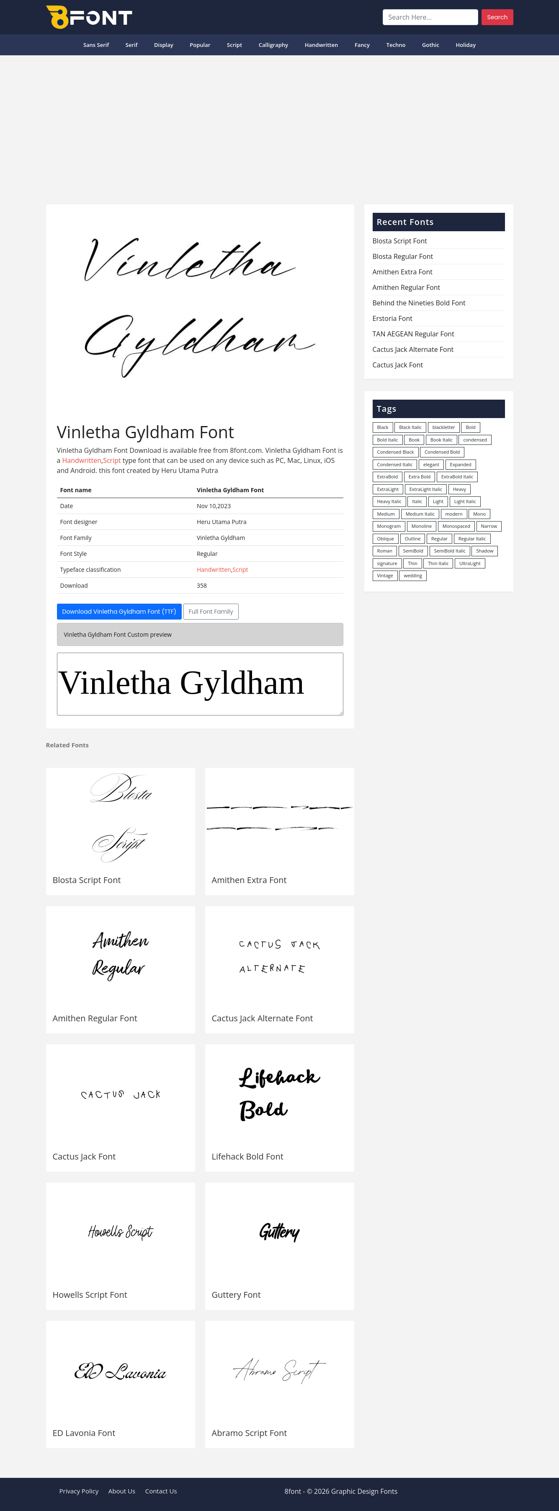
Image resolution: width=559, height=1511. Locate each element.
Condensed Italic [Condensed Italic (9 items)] (395, 464)
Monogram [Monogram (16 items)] (389, 526)
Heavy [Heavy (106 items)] (459, 489)
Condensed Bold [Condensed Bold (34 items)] (442, 452)
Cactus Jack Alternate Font (262, 1018)
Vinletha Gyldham (200, 684)
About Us (121, 1491)
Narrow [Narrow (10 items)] (489, 526)
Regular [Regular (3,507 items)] (439, 538)
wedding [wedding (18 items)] (413, 575)
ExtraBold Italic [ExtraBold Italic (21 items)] (457, 476)
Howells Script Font (90, 1294)
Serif (132, 45)
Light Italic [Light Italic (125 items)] (465, 501)
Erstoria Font (392, 318)
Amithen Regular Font (95, 1018)
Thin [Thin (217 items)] (412, 563)
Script (234, 45)
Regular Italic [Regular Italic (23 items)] (472, 538)
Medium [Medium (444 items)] (386, 514)
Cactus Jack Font (84, 1156)
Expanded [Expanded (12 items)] (460, 464)
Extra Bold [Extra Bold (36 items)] (420, 476)
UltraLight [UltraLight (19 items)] (469, 563)
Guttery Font (236, 1294)
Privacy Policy (79, 1491)
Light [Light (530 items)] (438, 501)
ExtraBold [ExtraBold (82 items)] (387, 476)
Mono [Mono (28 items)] (479, 514)
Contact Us (161, 1491)
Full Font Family (211, 611)
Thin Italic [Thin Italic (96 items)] (438, 563)
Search (497, 17)
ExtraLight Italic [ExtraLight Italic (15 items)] (426, 489)
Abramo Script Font (249, 1433)
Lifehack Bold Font (247, 1156)
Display (163, 45)
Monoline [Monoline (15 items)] (422, 526)
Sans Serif (96, 45)
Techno (396, 45)
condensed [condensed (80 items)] (475, 440)
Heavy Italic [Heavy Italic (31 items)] (389, 501)
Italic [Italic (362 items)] (417, 501)
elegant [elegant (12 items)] (431, 464)
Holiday (466, 45)
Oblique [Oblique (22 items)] (385, 538)
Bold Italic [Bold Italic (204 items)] (387, 440)
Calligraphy (273, 45)
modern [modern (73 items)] (454, 514)
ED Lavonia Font (84, 1433)
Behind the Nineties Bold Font (419, 302)
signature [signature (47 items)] (387, 563)
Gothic (430, 45)
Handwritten (321, 45)
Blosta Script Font (87, 880)
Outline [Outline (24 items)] (413, 538)
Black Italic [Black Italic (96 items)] (410, 427)
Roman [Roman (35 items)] (384, 551)
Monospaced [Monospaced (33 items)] (456, 526)
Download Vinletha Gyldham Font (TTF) (119, 611)
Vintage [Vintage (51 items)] (385, 575)
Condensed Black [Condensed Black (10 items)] (395, 452)
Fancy (362, 45)
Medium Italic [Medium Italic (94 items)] (420, 514)
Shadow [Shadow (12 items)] (484, 551)
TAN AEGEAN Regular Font (413, 333)
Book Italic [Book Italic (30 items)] (441, 440)
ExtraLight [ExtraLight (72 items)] (388, 489)
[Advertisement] (279, 126)
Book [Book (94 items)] (414, 440)
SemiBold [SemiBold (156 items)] (413, 551)
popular (200, 45)
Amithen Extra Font (249, 880)
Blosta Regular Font (403, 256)
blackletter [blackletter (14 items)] (444, 427)
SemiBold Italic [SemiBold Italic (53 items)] (450, 551)
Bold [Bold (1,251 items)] (470, 427)
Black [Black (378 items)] (383, 427)
